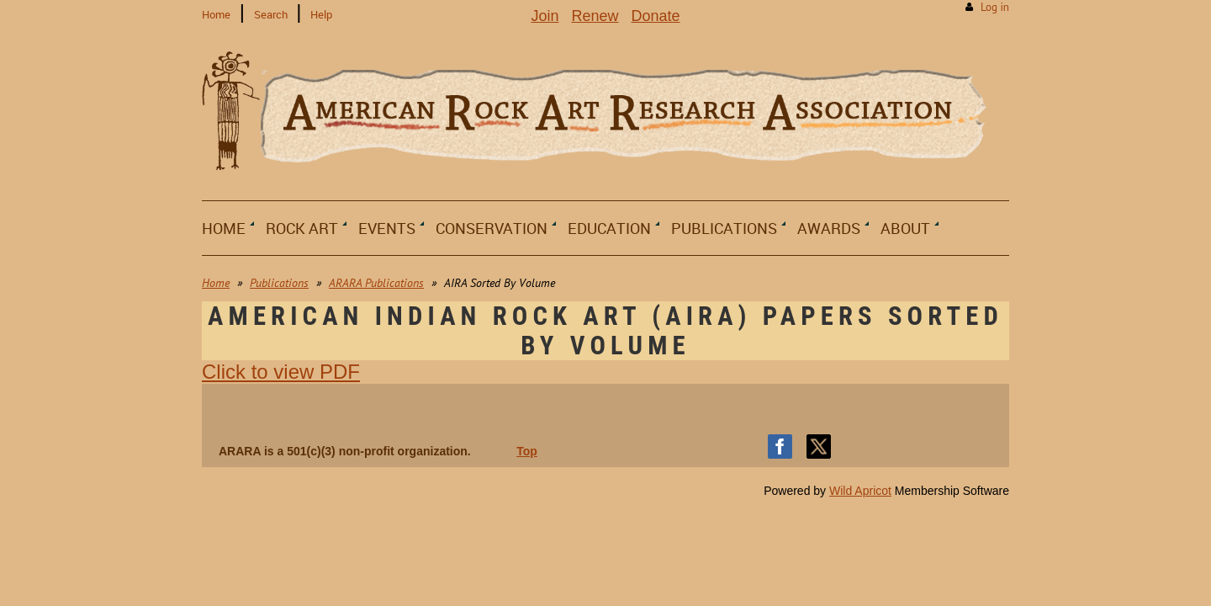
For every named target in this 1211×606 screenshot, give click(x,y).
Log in (995, 7)
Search (271, 14)
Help (321, 14)
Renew (594, 16)
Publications (279, 282)
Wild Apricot (860, 490)
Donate (656, 16)
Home (216, 14)
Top (526, 451)
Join (544, 16)
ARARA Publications (376, 282)
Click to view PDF (281, 371)
